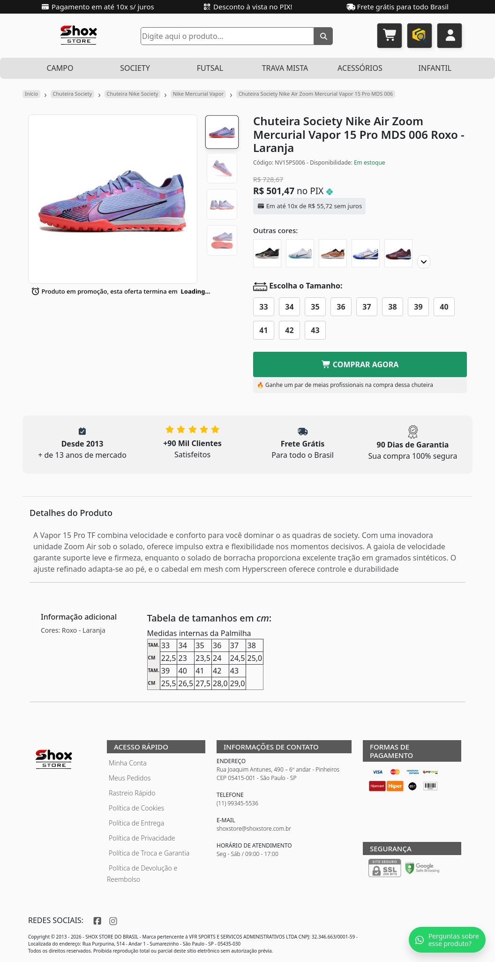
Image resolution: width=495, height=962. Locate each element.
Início (31, 93)
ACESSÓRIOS (360, 68)
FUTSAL (210, 68)
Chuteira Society (72, 93)
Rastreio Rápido (132, 792)
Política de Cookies (136, 807)
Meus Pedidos (129, 777)
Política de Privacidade (142, 837)
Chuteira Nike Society (132, 93)
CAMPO (59, 68)
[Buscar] (323, 36)
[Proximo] (423, 261)
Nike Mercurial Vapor (198, 93)
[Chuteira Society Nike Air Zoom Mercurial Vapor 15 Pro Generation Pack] (332, 253)
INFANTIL (435, 68)
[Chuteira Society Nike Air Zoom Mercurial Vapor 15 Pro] (267, 253)
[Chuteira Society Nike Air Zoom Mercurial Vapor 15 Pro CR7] (365, 253)
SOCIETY (135, 68)
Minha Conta (128, 762)
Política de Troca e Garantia (149, 852)
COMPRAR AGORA (360, 364)
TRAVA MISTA (285, 68)
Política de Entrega (136, 822)
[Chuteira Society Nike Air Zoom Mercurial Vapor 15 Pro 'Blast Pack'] (300, 253)
